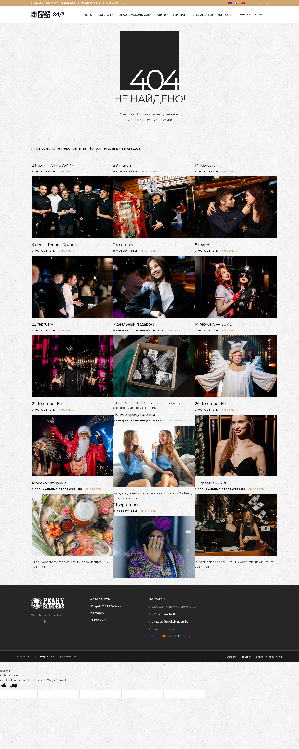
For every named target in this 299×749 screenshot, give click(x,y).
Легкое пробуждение (134, 415)
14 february (205, 166)
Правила (246, 657)
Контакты (224, 14)
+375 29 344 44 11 (114, 2)
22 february (42, 325)
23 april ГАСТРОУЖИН (53, 166)
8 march (202, 245)
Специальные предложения (140, 331)
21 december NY (47, 404)
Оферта (231, 657)
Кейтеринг (180, 14)
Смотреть (67, 172)
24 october (123, 245)
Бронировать (251, 15)
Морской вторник (49, 484)
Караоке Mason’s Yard (134, 14)
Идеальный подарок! (133, 325)
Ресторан (104, 14)
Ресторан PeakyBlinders (40, 657)
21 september (126, 505)
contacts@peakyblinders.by (170, 622)
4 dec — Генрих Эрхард (54, 245)
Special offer (203, 14)
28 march (122, 166)
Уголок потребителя (269, 657)
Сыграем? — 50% (211, 484)
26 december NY (210, 404)
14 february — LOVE (213, 325)
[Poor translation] (14, 686)
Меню (88, 14)
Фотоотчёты (45, 172)
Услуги (160, 14)
